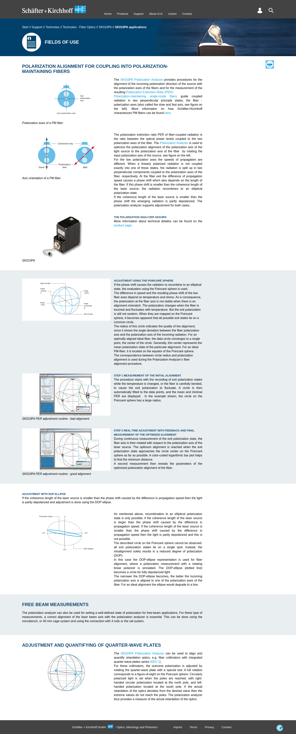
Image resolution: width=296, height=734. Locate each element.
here (168, 113)
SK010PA (105, 27)
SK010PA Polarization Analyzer (141, 79)
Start (25, 27)
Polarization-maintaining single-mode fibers (145, 96)
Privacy (209, 727)
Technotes (52, 27)
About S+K (156, 13)
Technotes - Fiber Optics (79, 27)
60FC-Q (155, 661)
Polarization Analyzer (174, 143)
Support (139, 13)
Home (108, 13)
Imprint (177, 727)
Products (122, 13)
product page (122, 225)
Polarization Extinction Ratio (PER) (149, 92)
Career (172, 13)
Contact (187, 13)
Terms (193, 727)
